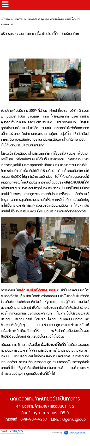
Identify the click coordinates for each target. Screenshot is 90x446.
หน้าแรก (5, 19)
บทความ (18, 19)
